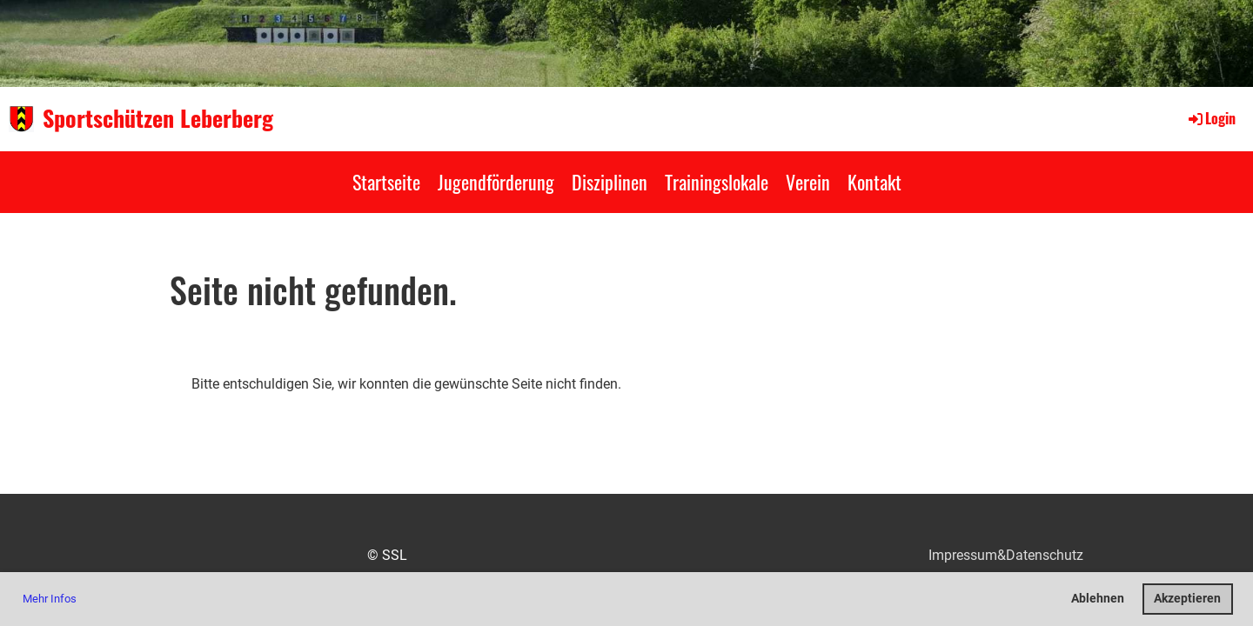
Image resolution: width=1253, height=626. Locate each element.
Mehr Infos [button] (50, 598)
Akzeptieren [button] (1187, 598)
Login (1211, 118)
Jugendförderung (496, 182)
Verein (808, 182)
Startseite (386, 182)
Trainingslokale (716, 182)
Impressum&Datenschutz (1005, 555)
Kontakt (874, 182)
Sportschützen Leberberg (158, 118)
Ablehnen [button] (1097, 598)
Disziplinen (609, 182)
